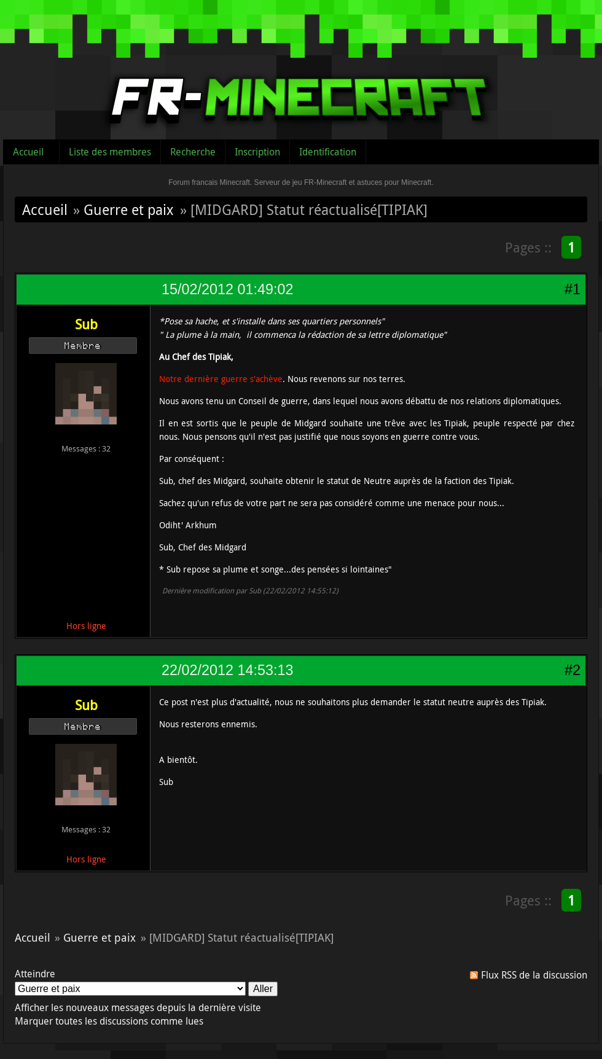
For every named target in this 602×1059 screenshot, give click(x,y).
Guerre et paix (129, 209)
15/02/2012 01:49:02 (227, 289)
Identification (327, 151)
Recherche (193, 151)
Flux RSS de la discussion (534, 975)
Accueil (28, 151)
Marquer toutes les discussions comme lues (109, 1021)
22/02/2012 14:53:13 (227, 670)
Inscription (257, 151)
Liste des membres (110, 151)
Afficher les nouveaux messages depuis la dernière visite (138, 1007)
